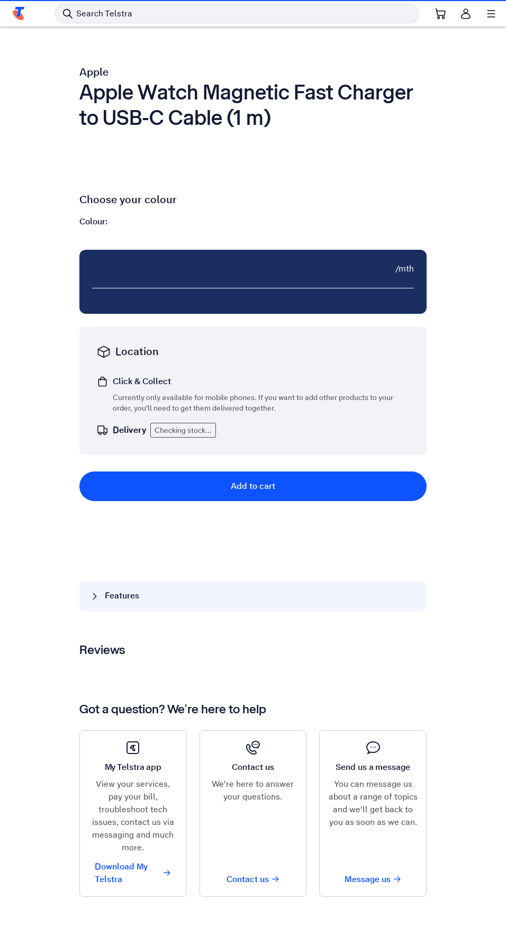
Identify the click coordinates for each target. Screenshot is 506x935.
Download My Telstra (133, 873)
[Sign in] (465, 13)
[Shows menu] (491, 13)
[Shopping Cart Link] (440, 13)
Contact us (253, 879)
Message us (373, 879)
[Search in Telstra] (237, 13)
